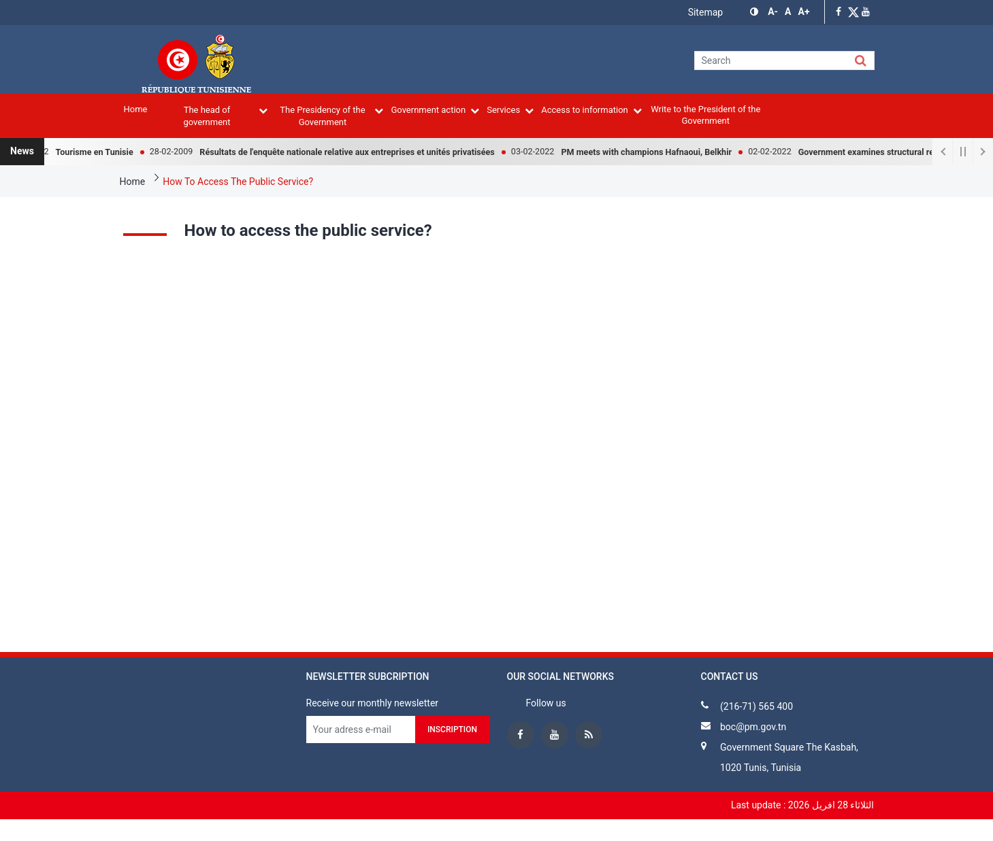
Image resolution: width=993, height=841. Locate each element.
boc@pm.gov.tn (753, 726)
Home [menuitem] (136, 109)
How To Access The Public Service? (238, 181)
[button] (755, 12)
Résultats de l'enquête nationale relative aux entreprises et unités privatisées (352, 152)
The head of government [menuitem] (225, 116)
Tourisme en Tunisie (100, 152)
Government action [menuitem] (435, 110)
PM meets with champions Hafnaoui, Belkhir (651, 152)
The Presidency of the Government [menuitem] (331, 116)
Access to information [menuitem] (591, 110)
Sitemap (705, 12)
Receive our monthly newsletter (372, 703)
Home (133, 181)
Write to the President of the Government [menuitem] (705, 115)
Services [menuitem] (510, 110)
